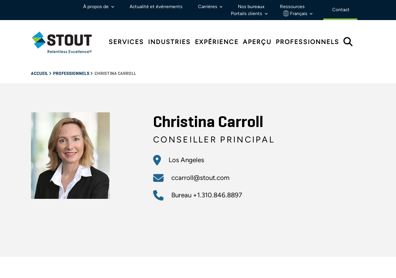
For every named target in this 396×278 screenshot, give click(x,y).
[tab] (67, 42)
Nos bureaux (251, 6)
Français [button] (296, 13)
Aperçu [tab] (257, 42)
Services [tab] (126, 42)
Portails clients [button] (247, 13)
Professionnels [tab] (307, 42)
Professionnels (71, 73)
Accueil (40, 73)
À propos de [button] (96, 6)
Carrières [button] (208, 6)
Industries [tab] (169, 42)
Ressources (292, 6)
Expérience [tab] (217, 42)
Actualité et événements (156, 6)
